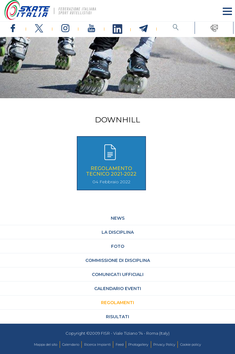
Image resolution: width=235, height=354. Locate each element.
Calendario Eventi (117, 288)
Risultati (117, 316)
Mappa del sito (45, 344)
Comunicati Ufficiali (118, 274)
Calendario (70, 344)
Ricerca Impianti (97, 344)
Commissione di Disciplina (117, 260)
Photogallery (138, 344)
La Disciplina (118, 232)
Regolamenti (117, 302)
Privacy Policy (164, 344)
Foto (117, 246)
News (118, 218)
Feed (120, 344)
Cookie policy (190, 344)
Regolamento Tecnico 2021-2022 (111, 171)
